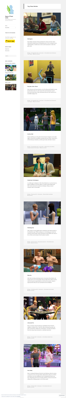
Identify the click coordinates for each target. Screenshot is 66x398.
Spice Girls (44, 241)
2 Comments (30, 195)
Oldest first (7, 48)
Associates (42, 52)
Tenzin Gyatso (29, 54)
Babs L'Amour (47, 146)
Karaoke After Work (32, 86)
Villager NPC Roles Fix (9, 72)
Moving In (29, 39)
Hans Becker (47, 52)
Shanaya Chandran (30, 147)
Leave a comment (37, 54)
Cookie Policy (18, 396)
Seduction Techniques (33, 180)
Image (29, 52)
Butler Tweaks (7, 82)
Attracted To (30, 322)
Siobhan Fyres (50, 336)
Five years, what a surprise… (10, 63)
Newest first (7, 50)
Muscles (29, 275)
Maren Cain (50, 385)
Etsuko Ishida (46, 194)
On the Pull (30, 134)
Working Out (30, 227)
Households (7, 27)
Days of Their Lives (9, 17)
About (6, 25)
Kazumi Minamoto (53, 52)
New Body (29, 370)
